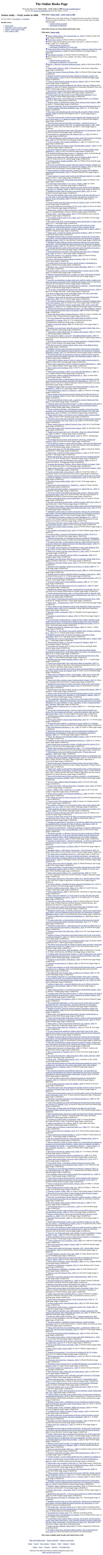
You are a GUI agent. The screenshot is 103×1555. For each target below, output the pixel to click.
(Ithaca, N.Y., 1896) (65, 888)
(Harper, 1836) (74, 405)
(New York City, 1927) (62, 901)
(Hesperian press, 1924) (60, 603)
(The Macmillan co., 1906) (72, 371)
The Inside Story (64, 1547)
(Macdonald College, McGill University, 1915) (71, 1109)
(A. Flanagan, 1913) (60, 1052)
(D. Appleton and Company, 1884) (66, 627)
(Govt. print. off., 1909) (63, 472)
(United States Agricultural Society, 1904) (74, 1019)
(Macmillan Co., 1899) (74, 364)
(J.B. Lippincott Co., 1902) (70, 585)
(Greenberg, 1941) (60, 368)
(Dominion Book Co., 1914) (64, 1135)
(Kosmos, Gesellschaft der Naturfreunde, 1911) (72, 589)
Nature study (9, 26)
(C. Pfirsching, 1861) (63, 1497)
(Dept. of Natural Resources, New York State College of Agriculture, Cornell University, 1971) (73, 769)
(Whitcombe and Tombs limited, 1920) (68, 1371)
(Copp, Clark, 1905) (73, 1088)
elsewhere (26, 19)
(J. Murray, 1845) (63, 963)
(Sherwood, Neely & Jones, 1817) (72, 1004)
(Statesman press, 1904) (71, 1453)
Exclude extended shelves (71, 9)
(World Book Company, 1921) (74, 989)
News (41, 1547)
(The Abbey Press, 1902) (63, 931)
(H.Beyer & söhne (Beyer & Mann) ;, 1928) (72, 1438)
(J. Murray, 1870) (63, 616)
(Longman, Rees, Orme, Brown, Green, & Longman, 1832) (74, 670)
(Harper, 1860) (59, 324)
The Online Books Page (51, 4)
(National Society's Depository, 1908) (73, 1033)
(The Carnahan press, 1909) (62, 801)
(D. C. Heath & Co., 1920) (66, 485)
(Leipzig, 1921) (72, 1072)
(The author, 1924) (62, 1490)
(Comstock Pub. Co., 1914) (65, 1294)
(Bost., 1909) (59, 1218)
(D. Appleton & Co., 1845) (73, 651)
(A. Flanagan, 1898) (72, 1444)
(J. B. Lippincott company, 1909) (65, 255)
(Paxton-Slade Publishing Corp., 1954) (66, 1333)
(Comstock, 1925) (73, 1430)
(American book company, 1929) (67, 428)
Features (47, 1547)
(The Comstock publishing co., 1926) (66, 142)
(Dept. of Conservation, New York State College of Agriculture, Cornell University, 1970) (73, 756)
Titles (59, 1544)
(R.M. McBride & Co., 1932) (74, 1337)
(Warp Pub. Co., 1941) (65, 1463)
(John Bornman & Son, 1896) (71, 1469)
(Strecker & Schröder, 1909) (71, 733)
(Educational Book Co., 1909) (71, 1099)
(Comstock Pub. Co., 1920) (73, 1482)
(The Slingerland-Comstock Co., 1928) (69, 740)
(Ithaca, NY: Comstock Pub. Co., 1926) (66, 36)
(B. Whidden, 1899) (65, 1084)
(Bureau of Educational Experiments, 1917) (73, 578)
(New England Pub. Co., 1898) (73, 1174)
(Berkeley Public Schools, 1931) (63, 1059)
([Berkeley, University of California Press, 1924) (73, 476)
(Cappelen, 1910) (62, 1265)
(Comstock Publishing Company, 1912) (74, 912)
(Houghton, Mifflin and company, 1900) (69, 1407)
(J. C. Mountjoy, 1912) (68, 153)
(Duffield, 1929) (72, 777)
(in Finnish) (66, 1509)
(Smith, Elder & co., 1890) (63, 1449)
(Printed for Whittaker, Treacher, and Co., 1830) (73, 836)
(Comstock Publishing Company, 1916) (73, 1038)
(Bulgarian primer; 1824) (66, 64)
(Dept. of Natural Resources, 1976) (65, 314)
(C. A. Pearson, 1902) (68, 1477)
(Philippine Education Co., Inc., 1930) (63, 727)
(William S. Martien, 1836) (73, 694)
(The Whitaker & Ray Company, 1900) (68, 460)
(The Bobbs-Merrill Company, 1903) (72, 336)
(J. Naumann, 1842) (73, 1065)
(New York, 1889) (63, 1254)
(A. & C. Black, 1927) (64, 218)
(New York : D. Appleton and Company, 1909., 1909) (72, 124)
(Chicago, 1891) (66, 1183)
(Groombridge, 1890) (70, 555)
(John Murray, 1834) (74, 823)
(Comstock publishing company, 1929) (73, 244)
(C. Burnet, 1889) (71, 566)
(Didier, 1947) (61, 481)
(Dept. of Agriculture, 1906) (64, 1119)
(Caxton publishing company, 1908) (67, 582)
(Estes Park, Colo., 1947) (73, 507)
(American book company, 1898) (74, 102)
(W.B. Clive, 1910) (73, 502)
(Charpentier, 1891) (60, 612)
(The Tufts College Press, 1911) (72, 411)
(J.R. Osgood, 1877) (58, 646)
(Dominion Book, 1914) (72, 1138)
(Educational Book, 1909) (69, 1277)
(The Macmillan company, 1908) (66, 449)
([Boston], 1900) (58, 68)
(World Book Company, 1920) (74, 468)
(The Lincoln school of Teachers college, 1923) (72, 157)
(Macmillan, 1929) (73, 1328)
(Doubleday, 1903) (72, 1416)
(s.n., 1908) (68, 1155)
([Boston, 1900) (57, 892)
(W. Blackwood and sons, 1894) (70, 1465)
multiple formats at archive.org (60, 45)
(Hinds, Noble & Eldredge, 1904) (65, 950)
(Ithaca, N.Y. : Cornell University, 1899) (68, 873)
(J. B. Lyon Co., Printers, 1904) (67, 183)
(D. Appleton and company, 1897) (73, 165)
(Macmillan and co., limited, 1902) (74, 638)
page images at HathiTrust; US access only (63, 47)
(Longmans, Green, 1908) (65, 1240)
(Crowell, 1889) (67, 570)
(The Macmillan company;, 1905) (72, 146)
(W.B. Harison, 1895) (73, 689)
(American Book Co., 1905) (67, 453)
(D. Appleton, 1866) (70, 642)
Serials (73, 1544)
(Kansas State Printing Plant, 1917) (66, 498)
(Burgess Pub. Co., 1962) (68, 134)
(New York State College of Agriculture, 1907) (72, 663)
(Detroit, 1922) (68, 202)
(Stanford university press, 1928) (73, 289)
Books (35, 1547)
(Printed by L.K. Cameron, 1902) (71, 1023)
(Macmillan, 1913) (72, 921)
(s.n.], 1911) (70, 1159)
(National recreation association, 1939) (67, 1421)
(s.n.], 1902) (67, 1127)
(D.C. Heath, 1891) (71, 1307)
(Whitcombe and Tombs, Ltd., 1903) (72, 1311)
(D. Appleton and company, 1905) (73, 1043)
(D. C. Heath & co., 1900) (65, 390)
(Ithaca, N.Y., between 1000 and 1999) (74, 878)
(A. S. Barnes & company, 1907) (72, 118)
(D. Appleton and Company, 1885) (70, 332)
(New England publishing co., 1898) (67, 794)
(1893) (60, 1348)
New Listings (44, 1544)
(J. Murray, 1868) (72, 227)
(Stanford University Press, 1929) (74, 599)
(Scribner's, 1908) (70, 233)
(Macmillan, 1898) (65, 1261)
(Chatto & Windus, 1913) (63, 526)
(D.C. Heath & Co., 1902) (60, 1424)
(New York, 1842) (74, 955)
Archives (55, 1547)
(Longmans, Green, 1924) (71, 786)
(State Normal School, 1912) (73, 1403)
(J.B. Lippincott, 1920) (61, 999)
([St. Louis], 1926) (67, 206)
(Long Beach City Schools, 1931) (72, 1222)
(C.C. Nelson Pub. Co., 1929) (72, 489)
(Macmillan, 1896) (69, 267)
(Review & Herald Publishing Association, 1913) (72, 621)
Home (30, 1544)
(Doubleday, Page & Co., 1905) (64, 854)
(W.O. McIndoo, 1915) (61, 1131)
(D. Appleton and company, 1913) (73, 281)
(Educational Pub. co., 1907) (67, 375)
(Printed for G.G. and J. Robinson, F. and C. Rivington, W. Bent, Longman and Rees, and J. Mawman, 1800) (74, 701)
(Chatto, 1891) (59, 1191)
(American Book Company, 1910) (71, 680)
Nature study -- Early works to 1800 (63, 15)
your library (16, 19)
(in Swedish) (63, 1515)
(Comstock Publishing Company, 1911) (73, 513)
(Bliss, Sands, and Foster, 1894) (74, 1055)
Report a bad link (52, 1540)
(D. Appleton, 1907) (73, 1198)
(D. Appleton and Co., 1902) (73, 1228)
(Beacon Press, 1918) (70, 1164)
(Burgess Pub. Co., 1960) (64, 716)
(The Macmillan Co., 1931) (65, 1356)
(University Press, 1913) (67, 424)
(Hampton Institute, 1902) (65, 659)
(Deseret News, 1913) (72, 712)
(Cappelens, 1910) (64, 1269)
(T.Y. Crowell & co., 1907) (64, 1206)
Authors (53, 1544)
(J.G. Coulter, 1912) (74, 945)
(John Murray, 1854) (64, 959)
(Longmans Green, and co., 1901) (72, 896)
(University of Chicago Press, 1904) (64, 1048)
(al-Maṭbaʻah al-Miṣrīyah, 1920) (73, 1459)
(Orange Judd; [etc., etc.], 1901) (73, 978)
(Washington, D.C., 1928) (72, 517)
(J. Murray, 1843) (63, 846)
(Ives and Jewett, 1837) (72, 850)
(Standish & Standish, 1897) (68, 941)
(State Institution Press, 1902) (65, 1303)
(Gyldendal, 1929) (62, 863)
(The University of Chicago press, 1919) (74, 130)
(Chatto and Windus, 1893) (63, 1345)
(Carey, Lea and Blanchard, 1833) (73, 828)
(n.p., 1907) (65, 1187)
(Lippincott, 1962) (63, 1360)
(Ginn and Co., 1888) (69, 1203)
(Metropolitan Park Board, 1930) (67, 180)
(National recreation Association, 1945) (66, 1486)
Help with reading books (37, 1540)
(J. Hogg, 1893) (68, 551)
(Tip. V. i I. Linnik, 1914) (66, 790)
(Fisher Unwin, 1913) (62, 563)
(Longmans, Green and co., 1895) (74, 574)
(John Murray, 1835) (73, 926)
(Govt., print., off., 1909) (73, 817)
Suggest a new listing (67, 1540)
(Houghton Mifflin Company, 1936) (68, 737)
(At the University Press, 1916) (70, 1299)
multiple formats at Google (58, 24)
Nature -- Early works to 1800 (14, 29)
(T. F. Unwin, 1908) (64, 706)
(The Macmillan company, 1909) (72, 355)
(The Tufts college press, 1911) (67, 813)
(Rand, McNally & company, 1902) (74, 464)
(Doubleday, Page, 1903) (73, 107)
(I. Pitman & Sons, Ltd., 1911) (73, 594)
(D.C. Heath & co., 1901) (65, 1027)
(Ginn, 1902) (63, 1151)
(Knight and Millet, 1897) (63, 161)
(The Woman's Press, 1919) (62, 1273)
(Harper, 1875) (74, 994)
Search (36, 1544)
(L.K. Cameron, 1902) (62, 1123)
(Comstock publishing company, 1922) (73, 238)
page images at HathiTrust (58, 25)
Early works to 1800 (11, 31)
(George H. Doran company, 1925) (68, 1411)
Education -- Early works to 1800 (16, 27)
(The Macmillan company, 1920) (72, 543)
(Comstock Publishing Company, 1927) (73, 350)
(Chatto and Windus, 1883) (63, 72)
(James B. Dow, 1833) (62, 530)
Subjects (66, 1544)
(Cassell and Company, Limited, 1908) (63, 1244)
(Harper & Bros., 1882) (73, 858)
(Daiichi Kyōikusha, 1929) (65, 782)
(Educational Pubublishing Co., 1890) (68, 916)
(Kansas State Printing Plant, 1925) (67, 719)
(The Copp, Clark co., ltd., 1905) (73, 419)
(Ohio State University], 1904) (69, 1387)
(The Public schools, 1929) (61, 214)
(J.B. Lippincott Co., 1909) (63, 1280)
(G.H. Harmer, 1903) (71, 973)
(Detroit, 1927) (68, 81)
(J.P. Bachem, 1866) (73, 309)
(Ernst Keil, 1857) (64, 797)
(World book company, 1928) (64, 436)
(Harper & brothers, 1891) (67, 259)
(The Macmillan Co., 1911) (72, 380)
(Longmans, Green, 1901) (72, 1179)
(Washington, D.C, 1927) (73, 884)
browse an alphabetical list (42, 11)
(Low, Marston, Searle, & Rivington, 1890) (73, 197)
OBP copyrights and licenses (51, 1552)
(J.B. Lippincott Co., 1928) (63, 1368)
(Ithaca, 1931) (69, 191)
